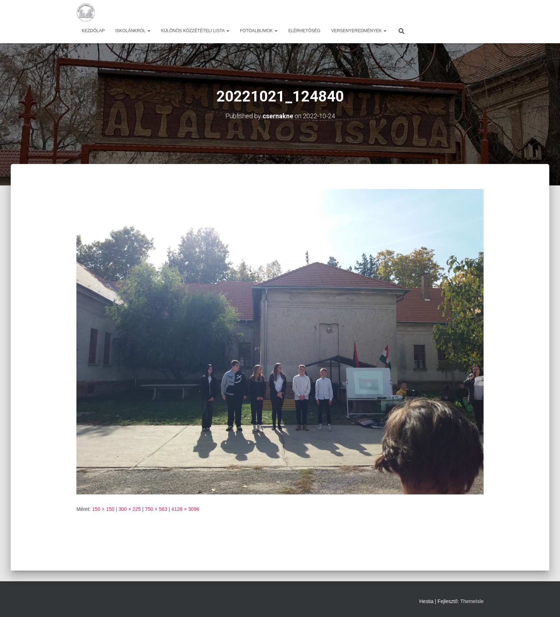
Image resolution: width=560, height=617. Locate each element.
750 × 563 (156, 509)
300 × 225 (130, 509)
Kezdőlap (93, 30)
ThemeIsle (472, 601)
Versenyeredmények (358, 30)
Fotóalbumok (259, 30)
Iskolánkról (132, 30)
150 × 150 (103, 509)
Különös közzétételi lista (195, 30)
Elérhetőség (304, 30)
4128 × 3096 (185, 509)
